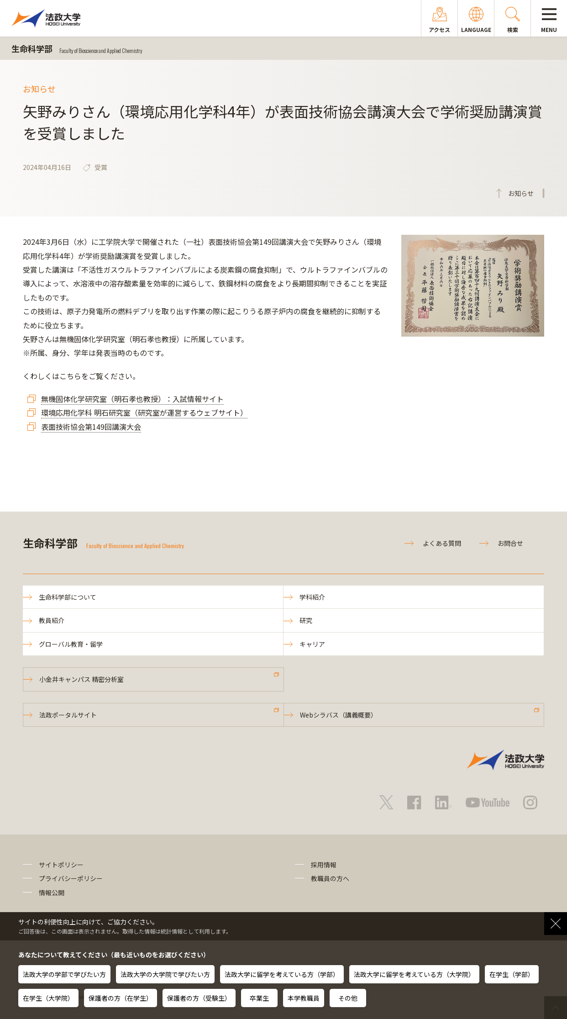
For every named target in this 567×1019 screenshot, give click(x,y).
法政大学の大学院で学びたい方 (165, 974)
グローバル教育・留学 (71, 644)
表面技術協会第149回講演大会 (91, 426)
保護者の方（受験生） (199, 998)
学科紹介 (312, 597)
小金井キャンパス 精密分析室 (81, 679)
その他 (347, 998)
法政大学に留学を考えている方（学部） (282, 974)
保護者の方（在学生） (120, 998)
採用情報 (323, 864)
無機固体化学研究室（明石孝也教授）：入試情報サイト (132, 398)
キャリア (312, 644)
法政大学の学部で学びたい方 (64, 974)
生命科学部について (67, 597)
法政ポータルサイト (68, 714)
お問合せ (510, 543)
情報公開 (51, 892)
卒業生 (259, 998)
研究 (305, 620)
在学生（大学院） (48, 998)
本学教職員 (304, 998)
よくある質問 (442, 543)
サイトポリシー (61, 864)
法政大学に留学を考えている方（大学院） (414, 974)
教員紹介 (51, 620)
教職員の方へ (330, 878)
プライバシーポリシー (71, 878)
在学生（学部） (511, 974)
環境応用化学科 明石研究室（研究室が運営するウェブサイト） (144, 412)
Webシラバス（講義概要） (338, 714)
